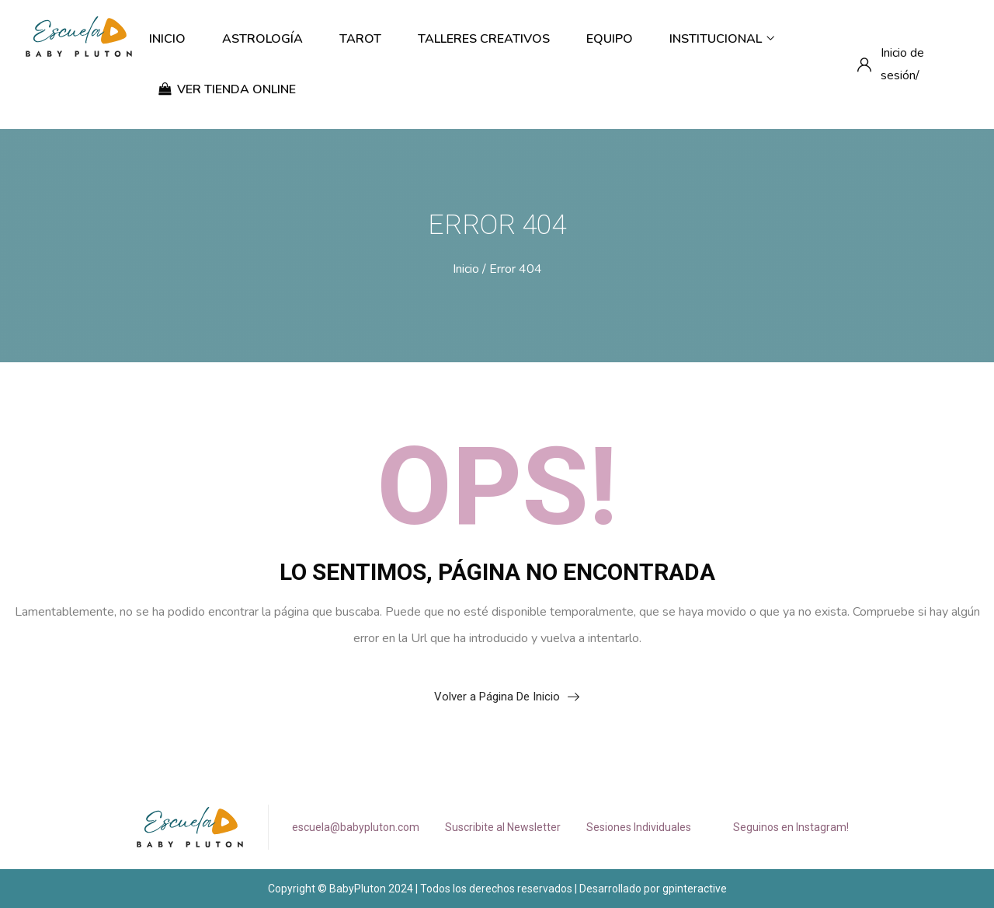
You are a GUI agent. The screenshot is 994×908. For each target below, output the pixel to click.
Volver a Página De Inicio (497, 697)
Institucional (721, 38)
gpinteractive (694, 888)
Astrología (262, 38)
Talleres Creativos (484, 38)
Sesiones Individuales (638, 827)
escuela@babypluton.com (355, 827)
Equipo (609, 38)
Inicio (167, 38)
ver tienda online (227, 89)
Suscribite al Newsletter (503, 827)
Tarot (360, 38)
